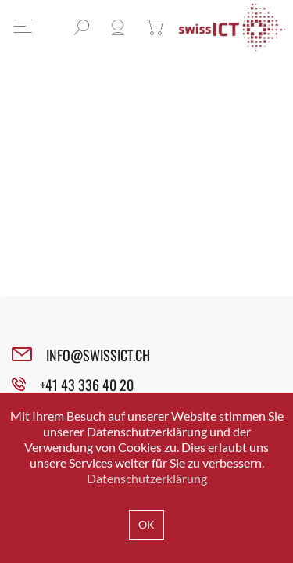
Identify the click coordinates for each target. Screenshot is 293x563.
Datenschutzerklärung (147, 478)
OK (146, 524)
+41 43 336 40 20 (87, 385)
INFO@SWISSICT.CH (98, 355)
